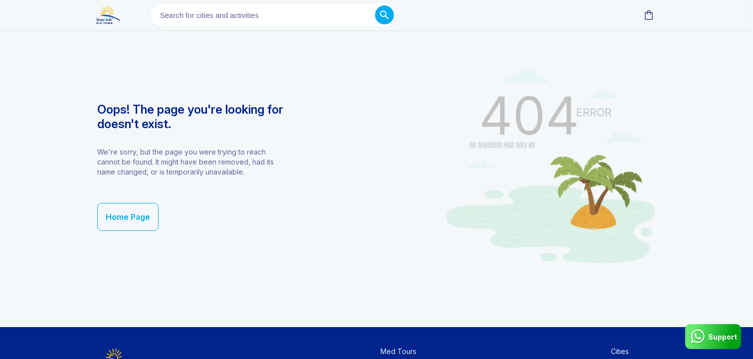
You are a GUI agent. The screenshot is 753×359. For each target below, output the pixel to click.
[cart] (647, 15)
